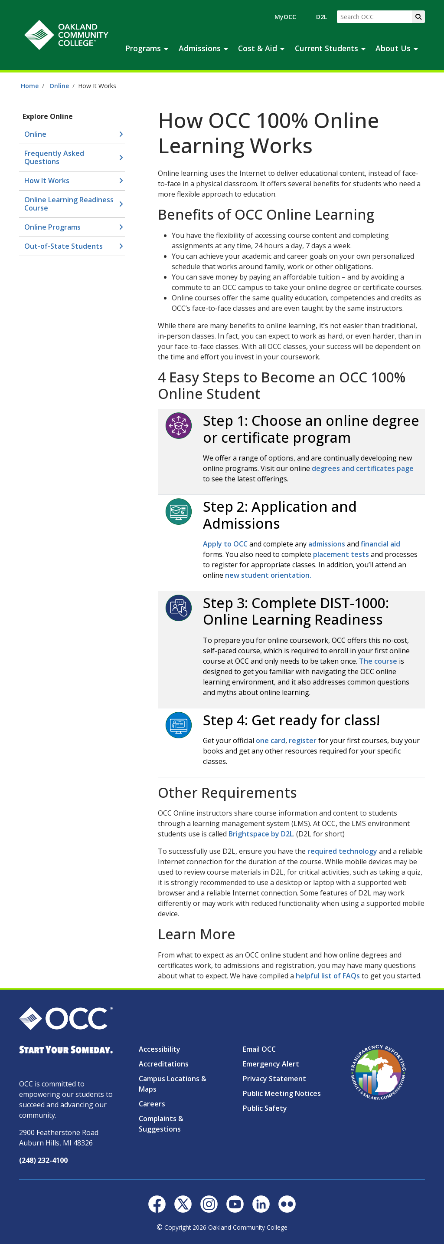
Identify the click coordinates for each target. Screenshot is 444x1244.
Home (30, 86)
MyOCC (285, 17)
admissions (326, 544)
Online (59, 86)
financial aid (380, 544)
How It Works (46, 180)
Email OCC (259, 1049)
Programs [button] (143, 48)
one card (270, 740)
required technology (343, 851)
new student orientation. (268, 575)
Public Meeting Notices (282, 1093)
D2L (321, 17)
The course (378, 661)
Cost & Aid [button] (257, 48)
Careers (152, 1104)
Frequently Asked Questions (54, 157)
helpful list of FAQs (329, 976)
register (303, 740)
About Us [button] (393, 48)
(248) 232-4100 (43, 1160)
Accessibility (159, 1049)
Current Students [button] (326, 48)
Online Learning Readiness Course (69, 204)
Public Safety (265, 1108)
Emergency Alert (271, 1064)
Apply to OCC (225, 544)
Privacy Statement (274, 1078)
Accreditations (164, 1064)
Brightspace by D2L (261, 834)
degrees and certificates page (363, 468)
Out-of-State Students (63, 246)
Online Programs (52, 227)
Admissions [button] (200, 48)
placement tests (341, 554)
